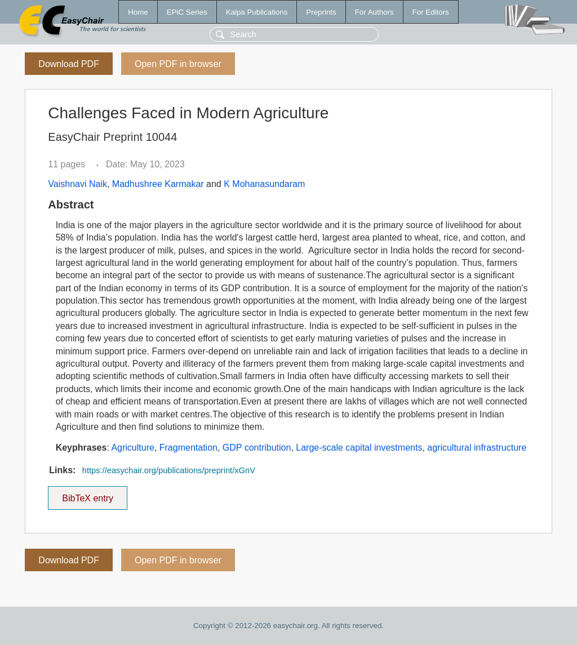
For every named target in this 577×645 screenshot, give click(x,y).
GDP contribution (257, 447)
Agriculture (132, 447)
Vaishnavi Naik (77, 184)
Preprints (321, 12)
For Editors (430, 12)
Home (138, 12)
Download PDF (68, 64)
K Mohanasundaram (264, 184)
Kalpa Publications (257, 12)
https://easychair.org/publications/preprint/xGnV (168, 470)
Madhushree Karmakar (158, 184)
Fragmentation (188, 447)
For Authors (374, 12)
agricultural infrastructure (476, 447)
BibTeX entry (87, 494)
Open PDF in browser (178, 64)
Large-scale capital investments (359, 447)
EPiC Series (187, 12)
